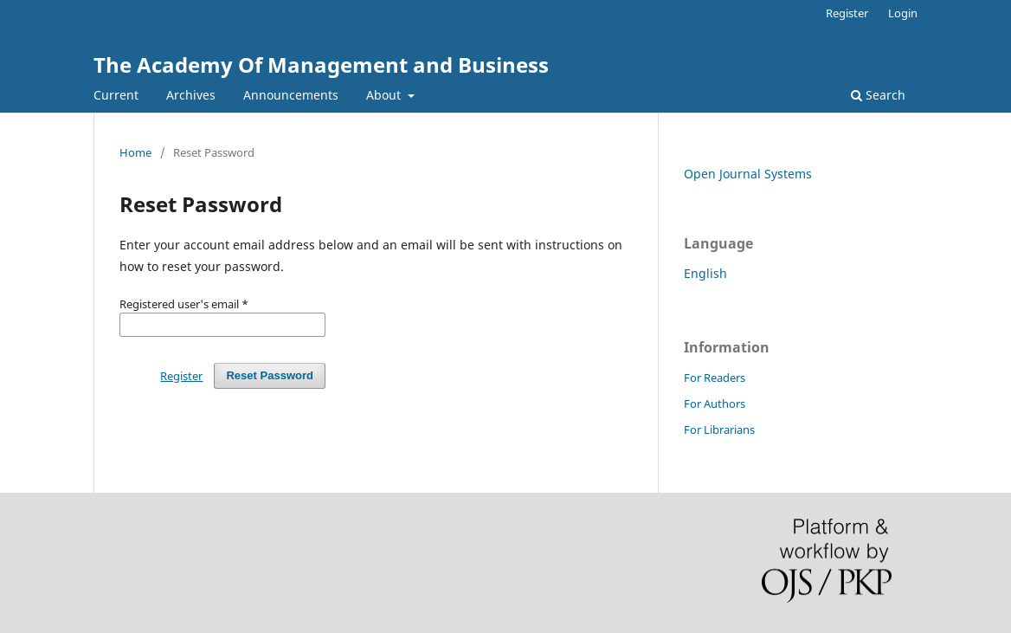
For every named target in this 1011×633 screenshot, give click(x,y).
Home (135, 152)
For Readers (714, 377)
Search (878, 95)
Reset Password (269, 375)
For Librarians (719, 429)
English (705, 273)
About (385, 95)
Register (847, 13)
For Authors (714, 403)
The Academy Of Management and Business (321, 64)
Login (903, 13)
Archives (191, 95)
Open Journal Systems (748, 173)
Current (115, 95)
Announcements (290, 95)
